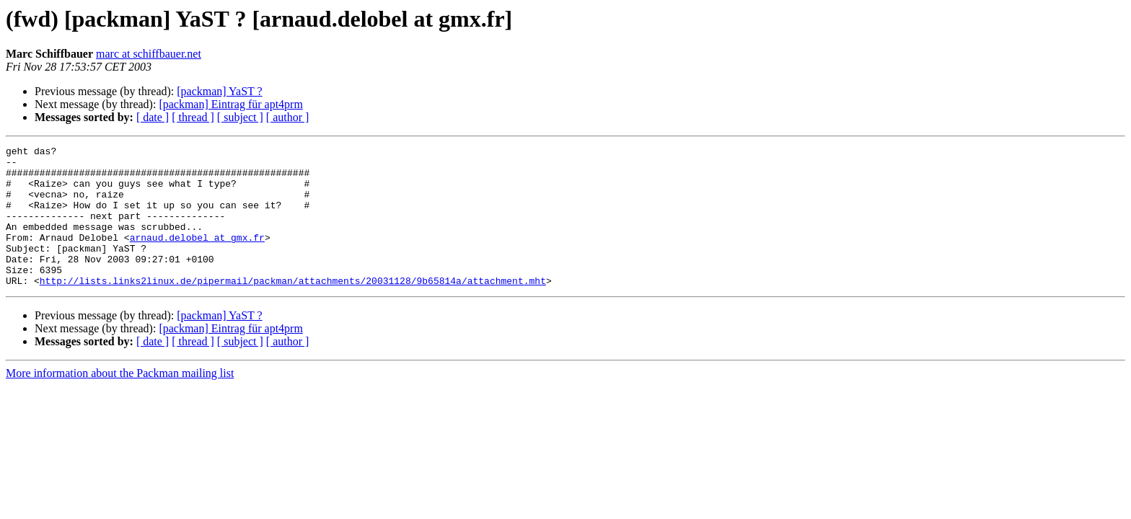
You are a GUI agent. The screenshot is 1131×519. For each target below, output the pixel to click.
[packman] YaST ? (219, 91)
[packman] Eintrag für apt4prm (230, 104)
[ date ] (152, 117)
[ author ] (287, 117)
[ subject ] (240, 117)
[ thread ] (193, 117)
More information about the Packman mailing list (120, 401)
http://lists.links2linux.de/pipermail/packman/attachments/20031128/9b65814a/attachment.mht (293, 308)
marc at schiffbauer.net (148, 54)
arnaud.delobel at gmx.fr (197, 256)
